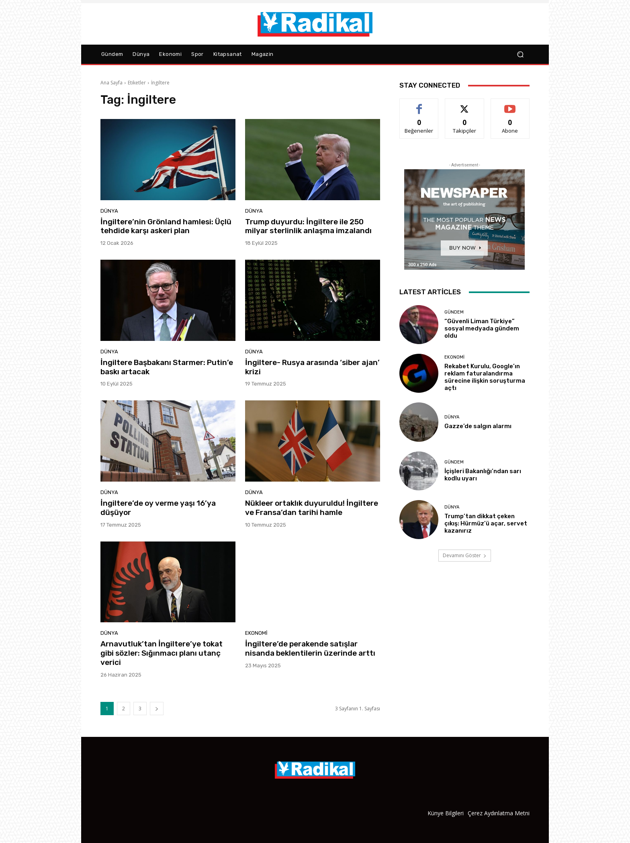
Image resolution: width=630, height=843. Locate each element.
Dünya (109, 210)
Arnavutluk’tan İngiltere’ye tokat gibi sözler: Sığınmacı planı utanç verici (161, 653)
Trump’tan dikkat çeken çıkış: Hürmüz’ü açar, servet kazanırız (485, 523)
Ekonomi (256, 633)
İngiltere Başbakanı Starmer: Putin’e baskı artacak (166, 367)
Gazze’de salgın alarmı (477, 426)
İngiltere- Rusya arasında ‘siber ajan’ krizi (312, 367)
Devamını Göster (465, 555)
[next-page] (157, 708)
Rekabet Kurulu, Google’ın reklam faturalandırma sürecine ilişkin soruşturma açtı (484, 377)
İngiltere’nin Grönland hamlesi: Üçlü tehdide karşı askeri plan (165, 226)
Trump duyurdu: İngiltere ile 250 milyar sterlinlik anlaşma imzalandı (308, 226)
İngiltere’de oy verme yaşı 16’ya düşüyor (158, 507)
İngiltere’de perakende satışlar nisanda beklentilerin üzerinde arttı (310, 648)
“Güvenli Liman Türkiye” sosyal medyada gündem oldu (481, 328)
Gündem (454, 312)
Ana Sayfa (111, 82)
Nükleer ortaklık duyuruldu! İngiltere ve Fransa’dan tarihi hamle (311, 507)
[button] (520, 54)
